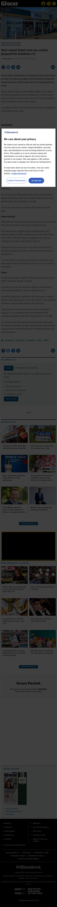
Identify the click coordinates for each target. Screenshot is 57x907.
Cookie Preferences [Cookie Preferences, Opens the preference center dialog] (16, 180)
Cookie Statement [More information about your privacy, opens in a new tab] (18, 173)
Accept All (36, 180)
